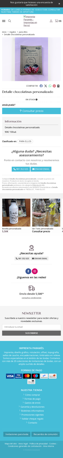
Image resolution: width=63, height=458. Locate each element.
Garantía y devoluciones (32, 406)
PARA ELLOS (36, 185)
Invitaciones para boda (16, 434)
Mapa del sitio (11, 443)
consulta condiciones (31, 298)
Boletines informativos (32, 410)
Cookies (52, 443)
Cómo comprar (32, 394)
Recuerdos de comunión (46, 434)
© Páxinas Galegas (31, 450)
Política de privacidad (38, 443)
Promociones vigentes (32, 414)
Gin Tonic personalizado (42, 228)
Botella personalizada (11, 228)
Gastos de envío (32, 402)
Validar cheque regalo (32, 418)
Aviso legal (23, 443)
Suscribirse (31, 333)
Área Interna (48, 446)
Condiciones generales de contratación (25, 446)
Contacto (32, 422)
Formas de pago (33, 398)
